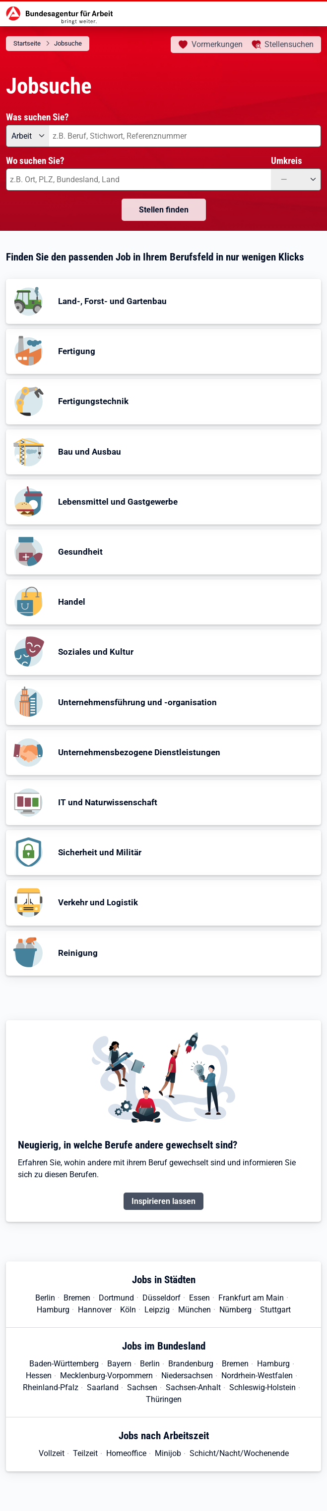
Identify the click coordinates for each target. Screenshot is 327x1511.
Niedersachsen (187, 1375)
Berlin (45, 1298)
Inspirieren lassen (163, 1201)
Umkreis (286, 160)
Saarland (103, 1387)
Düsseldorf (161, 1298)
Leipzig (157, 1309)
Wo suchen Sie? (35, 160)
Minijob (168, 1453)
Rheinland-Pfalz (50, 1387)
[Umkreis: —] (296, 179)
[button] (163, 301)
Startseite (27, 43)
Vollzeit (52, 1453)
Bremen (77, 1298)
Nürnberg (235, 1309)
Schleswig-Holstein (262, 1387)
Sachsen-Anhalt (193, 1387)
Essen (199, 1298)
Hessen (39, 1375)
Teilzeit (85, 1453)
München (194, 1309)
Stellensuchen (289, 44)
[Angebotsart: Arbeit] (27, 136)
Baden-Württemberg (64, 1363)
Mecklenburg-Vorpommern (106, 1375)
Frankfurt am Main (251, 1298)
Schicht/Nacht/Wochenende (239, 1453)
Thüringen (164, 1399)
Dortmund (116, 1298)
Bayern (119, 1363)
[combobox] (185, 136)
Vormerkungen (217, 44)
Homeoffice (126, 1453)
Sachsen (142, 1387)
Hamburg (53, 1309)
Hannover (95, 1309)
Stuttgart (275, 1309)
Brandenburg (190, 1363)
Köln (128, 1309)
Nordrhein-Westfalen (257, 1375)
